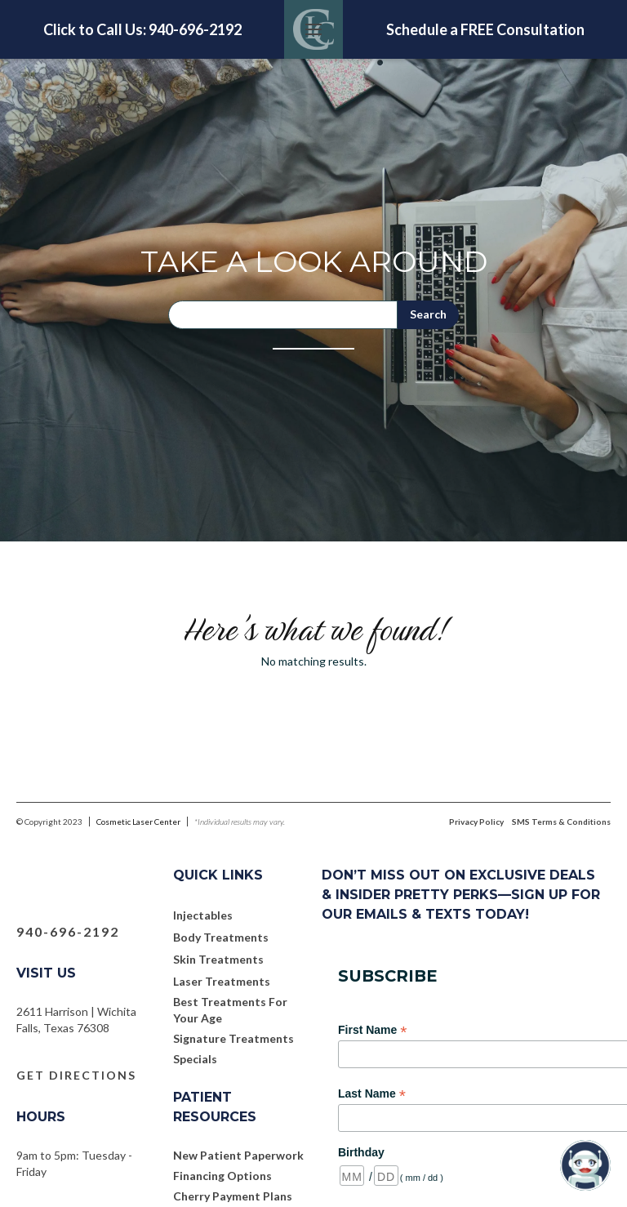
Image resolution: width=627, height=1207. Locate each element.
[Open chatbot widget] (585, 1165)
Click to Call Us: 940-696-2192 (142, 29)
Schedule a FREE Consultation (485, 29)
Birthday (361, 1152)
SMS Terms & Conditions (561, 821)
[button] (313, 29)
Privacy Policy (476, 821)
